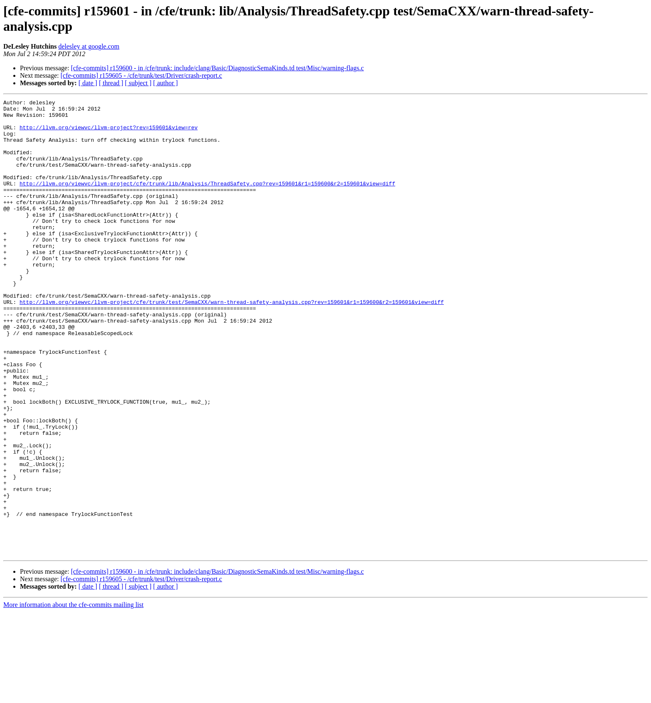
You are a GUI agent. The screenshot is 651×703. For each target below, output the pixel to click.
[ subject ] (138, 82)
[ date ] (87, 82)
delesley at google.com (88, 46)
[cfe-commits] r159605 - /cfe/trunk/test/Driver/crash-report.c (141, 75)
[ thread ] (111, 82)
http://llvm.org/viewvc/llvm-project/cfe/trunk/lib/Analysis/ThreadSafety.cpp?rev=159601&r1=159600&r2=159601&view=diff (207, 201)
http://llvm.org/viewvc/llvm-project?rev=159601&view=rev (109, 133)
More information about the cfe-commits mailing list (73, 695)
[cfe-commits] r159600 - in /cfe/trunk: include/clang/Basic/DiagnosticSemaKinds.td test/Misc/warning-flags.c (217, 68)
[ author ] (165, 82)
